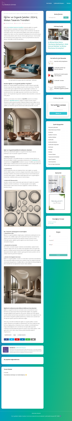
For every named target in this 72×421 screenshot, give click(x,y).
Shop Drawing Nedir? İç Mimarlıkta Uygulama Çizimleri (61, 87)
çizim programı (52, 159)
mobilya (50, 152)
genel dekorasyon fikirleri (54, 130)
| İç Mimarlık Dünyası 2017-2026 (51, 416)
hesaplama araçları (36, 413)
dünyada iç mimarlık (53, 127)
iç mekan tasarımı (22, 335)
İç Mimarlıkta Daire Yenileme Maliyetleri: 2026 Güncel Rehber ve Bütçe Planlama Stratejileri (58, 45)
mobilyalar (35, 160)
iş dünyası (51, 147)
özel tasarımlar (52, 161)
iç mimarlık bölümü (53, 142)
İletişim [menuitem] (69, 3)
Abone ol (58, 113)
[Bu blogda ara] (55, 17)
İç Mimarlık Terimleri (59, 80)
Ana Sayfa (6, 13)
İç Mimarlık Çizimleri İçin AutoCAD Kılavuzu (59, 68)
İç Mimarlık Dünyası (9, 23)
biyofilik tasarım (12, 13)
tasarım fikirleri (52, 154)
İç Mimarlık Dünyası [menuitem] (59, 3)
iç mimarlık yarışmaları (54, 144)
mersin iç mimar (52, 222)
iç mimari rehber (52, 137)
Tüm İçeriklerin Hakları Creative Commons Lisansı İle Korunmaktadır (27, 416)
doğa (14, 335)
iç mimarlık (51, 139)
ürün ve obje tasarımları (54, 164)
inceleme (51, 132)
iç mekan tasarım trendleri (15, 27)
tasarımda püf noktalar (54, 157)
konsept (50, 149)
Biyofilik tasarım (14, 100)
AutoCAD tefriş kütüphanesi (60, 61)
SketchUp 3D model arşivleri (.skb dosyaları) (61, 74)
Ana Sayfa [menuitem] (49, 3)
